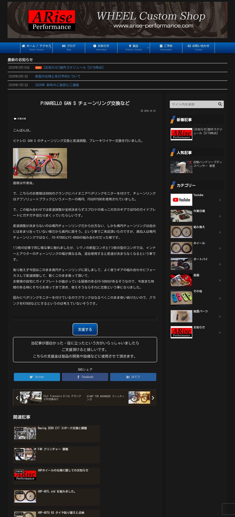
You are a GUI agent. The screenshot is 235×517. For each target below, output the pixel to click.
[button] (220, 104)
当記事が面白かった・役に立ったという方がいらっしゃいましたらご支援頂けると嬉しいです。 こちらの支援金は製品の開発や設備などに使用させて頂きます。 (85, 349)
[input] (197, 104)
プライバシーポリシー (117, 507)
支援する (85, 329)
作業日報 (20, 118)
